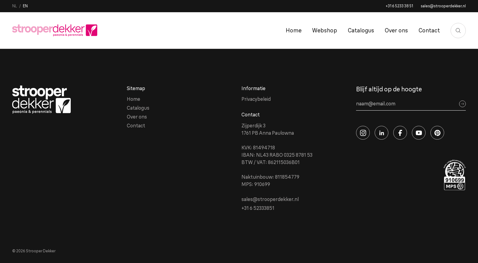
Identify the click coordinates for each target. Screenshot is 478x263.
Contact (429, 30)
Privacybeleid (256, 99)
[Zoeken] (458, 30)
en (25, 6)
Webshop (324, 30)
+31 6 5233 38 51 (399, 6)
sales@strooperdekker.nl (443, 6)
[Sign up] (462, 103)
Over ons (396, 30)
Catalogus (361, 30)
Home (293, 30)
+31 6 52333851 (257, 208)
